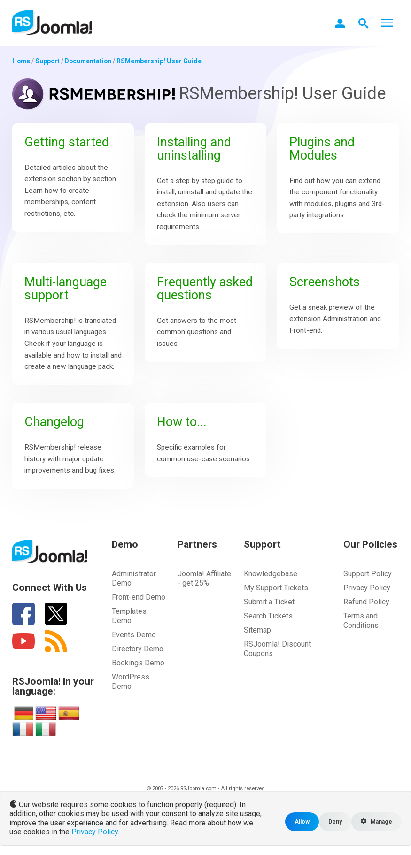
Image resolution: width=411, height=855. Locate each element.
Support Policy (367, 594)
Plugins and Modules (323, 149)
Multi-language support (68, 292)
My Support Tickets (276, 608)
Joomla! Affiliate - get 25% (204, 599)
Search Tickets (268, 637)
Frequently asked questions (205, 292)
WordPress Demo (130, 703)
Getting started (69, 142)
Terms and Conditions (361, 642)
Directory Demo (137, 669)
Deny (333, 821)
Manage (375, 821)
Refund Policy (366, 622)
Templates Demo (129, 637)
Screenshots (326, 285)
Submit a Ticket (269, 622)
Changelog (56, 440)
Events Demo (134, 655)
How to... (183, 440)
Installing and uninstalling (196, 149)
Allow (300, 821)
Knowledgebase (270, 594)
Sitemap (257, 651)
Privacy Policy (366, 608)
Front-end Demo (138, 618)
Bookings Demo (138, 683)
